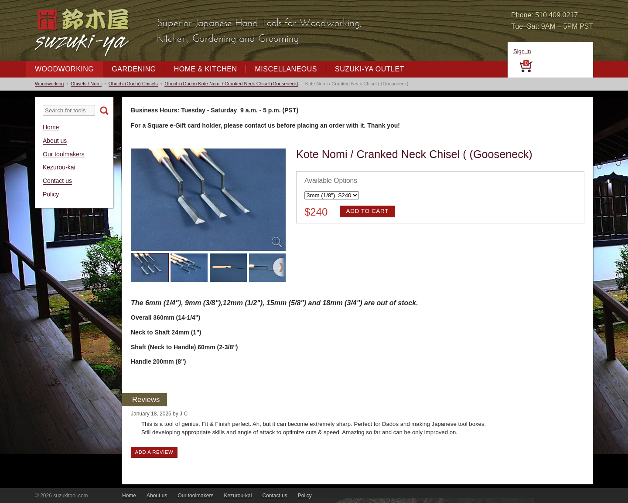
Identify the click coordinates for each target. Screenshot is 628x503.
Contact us (57, 180)
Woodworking (64, 69)
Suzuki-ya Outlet (369, 69)
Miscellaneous (286, 69)
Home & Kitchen (205, 69)
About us (55, 140)
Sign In (522, 51)
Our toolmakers (64, 154)
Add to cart (367, 211)
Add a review (154, 452)
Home (51, 127)
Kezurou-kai (59, 167)
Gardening (134, 69)
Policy (51, 194)
